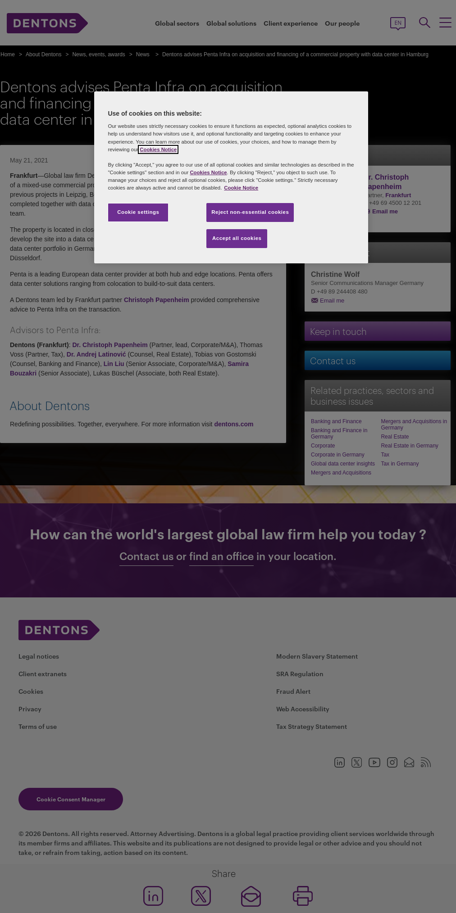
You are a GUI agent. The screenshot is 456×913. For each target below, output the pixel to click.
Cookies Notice (158, 149)
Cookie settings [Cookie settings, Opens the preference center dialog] (138, 212)
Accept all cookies (237, 238)
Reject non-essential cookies (250, 212)
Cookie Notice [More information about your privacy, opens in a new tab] (241, 187)
